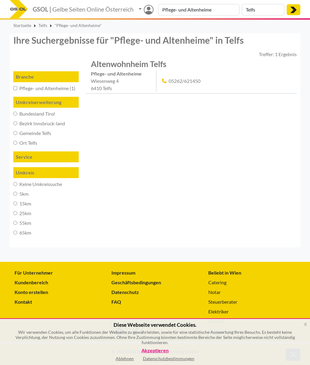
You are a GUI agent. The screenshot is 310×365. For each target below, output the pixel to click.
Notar (214, 292)
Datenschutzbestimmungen (168, 358)
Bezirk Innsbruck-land (39, 123)
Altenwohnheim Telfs (129, 64)
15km (22, 203)
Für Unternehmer (34, 272)
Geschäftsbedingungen (136, 282)
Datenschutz (125, 292)
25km (22, 213)
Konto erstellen (31, 292)
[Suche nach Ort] (263, 9)
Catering (217, 282)
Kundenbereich (31, 282)
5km (20, 194)
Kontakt (23, 302)
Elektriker (218, 311)
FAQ (116, 302)
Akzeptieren (155, 350)
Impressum (123, 272)
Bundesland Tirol (34, 114)
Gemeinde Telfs (32, 133)
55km (22, 223)
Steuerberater (222, 302)
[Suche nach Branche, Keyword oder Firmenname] (198, 9)
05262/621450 (184, 81)
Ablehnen (125, 358)
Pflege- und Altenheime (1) (44, 88)
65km (22, 232)
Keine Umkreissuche (37, 184)
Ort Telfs (25, 143)
